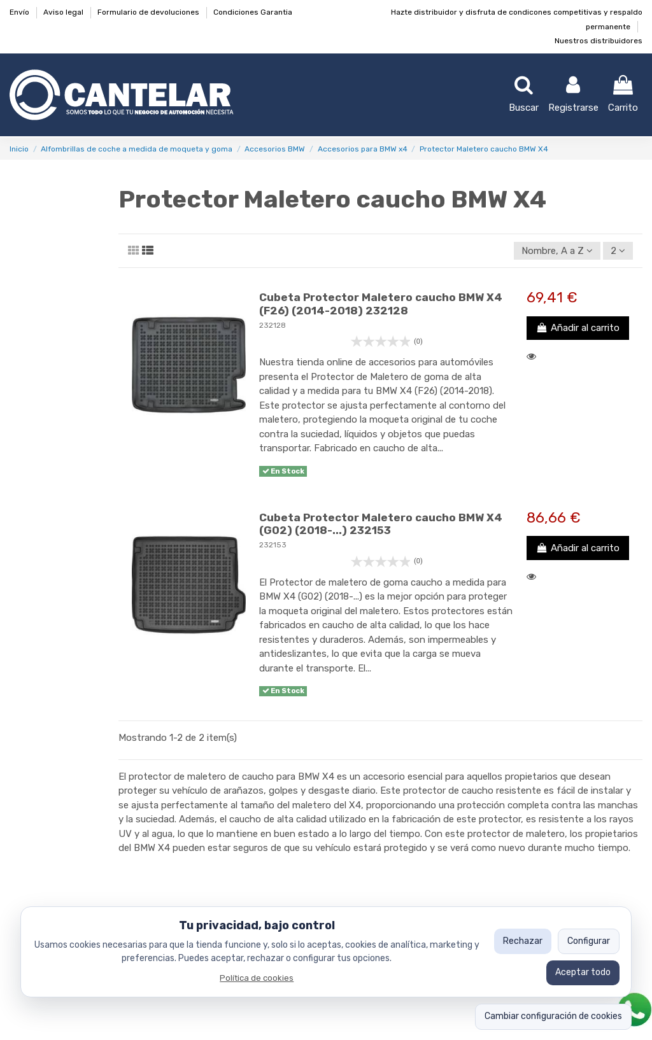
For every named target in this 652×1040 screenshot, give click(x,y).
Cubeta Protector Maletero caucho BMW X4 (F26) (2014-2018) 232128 (380, 303)
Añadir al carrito (578, 328)
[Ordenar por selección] (557, 251)
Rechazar (522, 941)
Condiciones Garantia (252, 12)
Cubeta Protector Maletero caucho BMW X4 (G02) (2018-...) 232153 (380, 524)
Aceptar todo (583, 972)
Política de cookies (257, 978)
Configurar (588, 941)
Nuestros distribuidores (598, 40)
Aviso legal (64, 12)
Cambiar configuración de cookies (553, 1016)
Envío (20, 12)
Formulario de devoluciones (149, 12)
